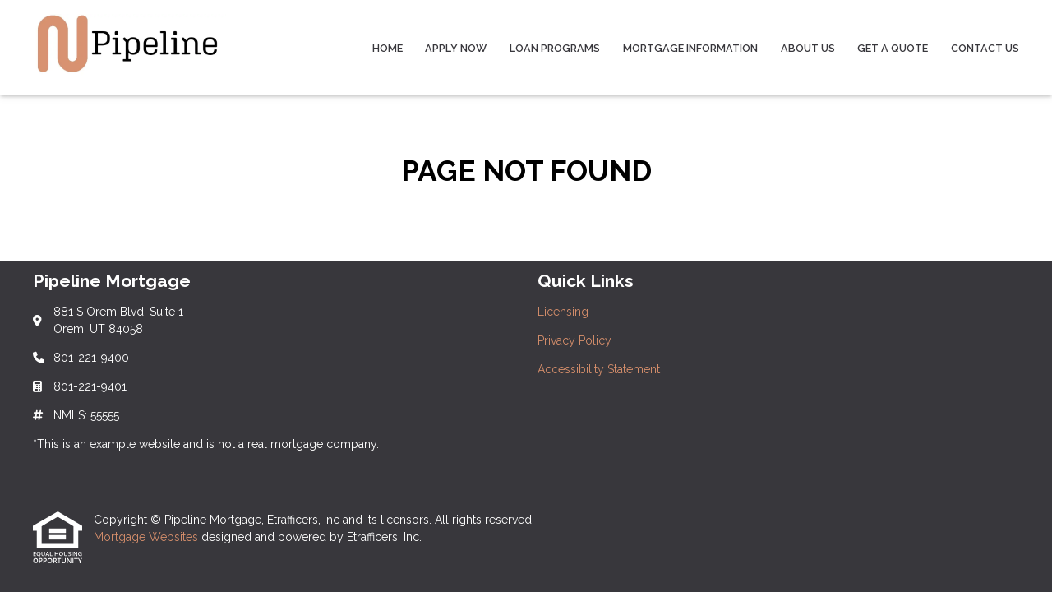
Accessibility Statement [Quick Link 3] (599, 369)
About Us (808, 48)
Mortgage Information (690, 48)
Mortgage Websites (147, 536)
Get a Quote (892, 48)
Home (387, 48)
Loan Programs (555, 48)
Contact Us (985, 48)
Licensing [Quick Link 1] (563, 311)
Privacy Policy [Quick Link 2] (574, 340)
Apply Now (456, 48)
